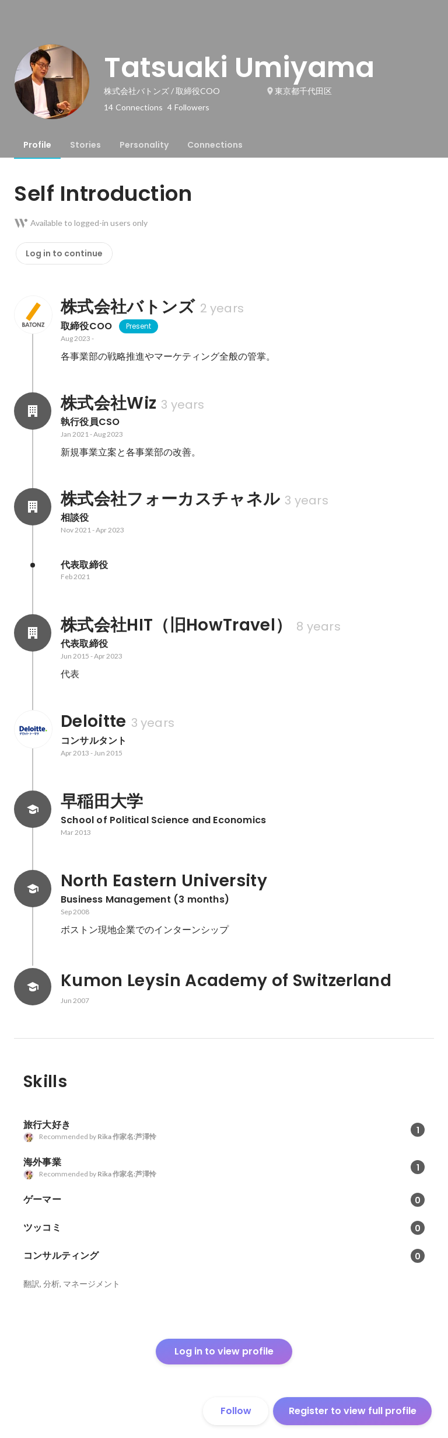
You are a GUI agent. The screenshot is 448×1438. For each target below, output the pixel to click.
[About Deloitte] (32, 729)
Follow (235, 1411)
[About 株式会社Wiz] (32, 411)
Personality (144, 145)
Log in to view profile (224, 1351)
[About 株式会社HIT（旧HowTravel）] (32, 633)
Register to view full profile (352, 1411)
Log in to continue (64, 253)
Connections (215, 145)
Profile (37, 145)
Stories (85, 145)
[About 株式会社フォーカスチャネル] (32, 506)
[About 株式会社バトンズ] (32, 314)
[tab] (37, 145)
